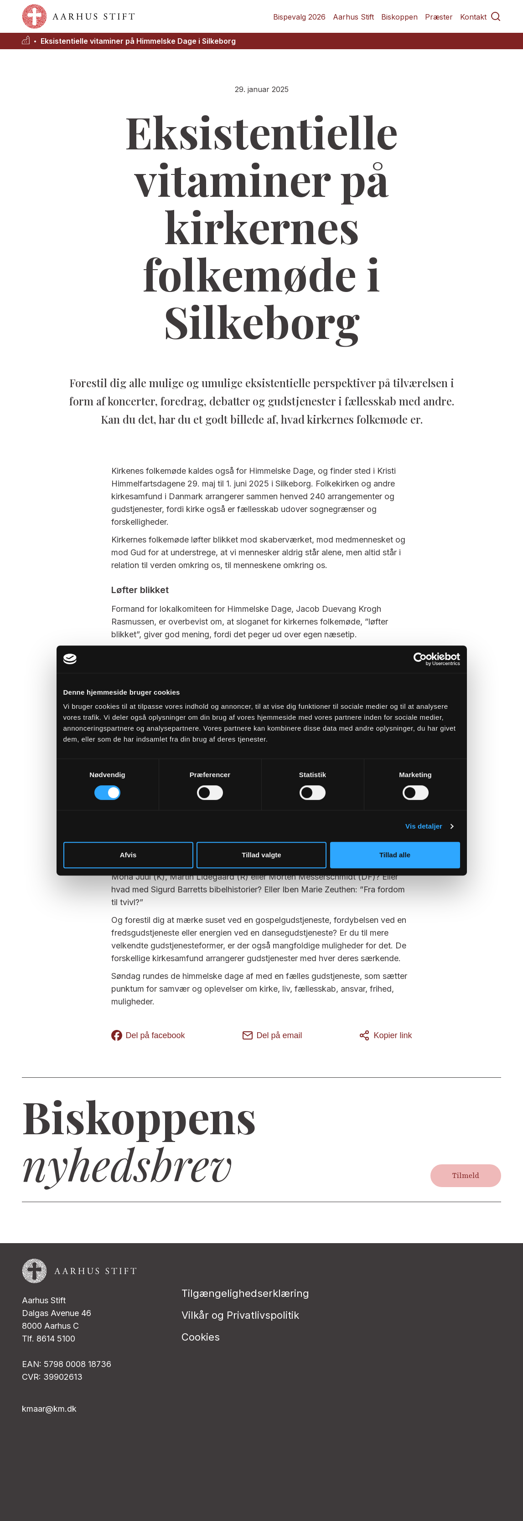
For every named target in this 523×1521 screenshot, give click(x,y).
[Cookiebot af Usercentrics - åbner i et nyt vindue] (420, 659)
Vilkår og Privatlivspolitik (240, 1315)
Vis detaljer (423, 826)
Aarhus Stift (353, 16)
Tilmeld (465, 1176)
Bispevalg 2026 (299, 16)
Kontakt (473, 16)
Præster (439, 16)
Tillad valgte (261, 855)
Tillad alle (394, 855)
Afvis (128, 855)
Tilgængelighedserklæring (245, 1293)
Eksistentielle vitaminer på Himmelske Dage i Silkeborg (138, 41)
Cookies (200, 1337)
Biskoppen (399, 16)
